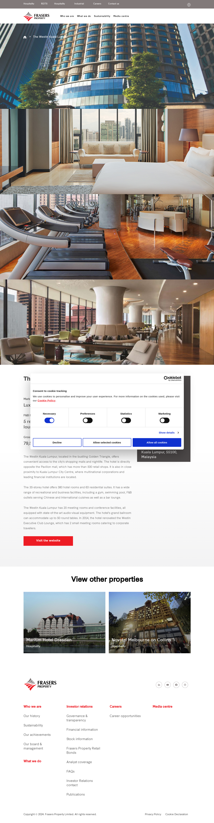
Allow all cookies (157, 442)
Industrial (79, 4)
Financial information (82, 730)
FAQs (71, 771)
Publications (76, 794)
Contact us (113, 4)
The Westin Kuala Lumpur (50, 37)
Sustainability (33, 725)
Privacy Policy (153, 814)
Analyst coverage (79, 762)
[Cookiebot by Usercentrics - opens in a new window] (166, 378)
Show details (167, 432)
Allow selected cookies (107, 442)
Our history (32, 716)
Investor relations (80, 707)
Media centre (162, 707)
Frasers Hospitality (25, 37)
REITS (44, 4)
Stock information (80, 739)
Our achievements (37, 735)
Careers (97, 4)
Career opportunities (125, 716)
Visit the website (48, 540)
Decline (57, 442)
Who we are (32, 707)
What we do (32, 761)
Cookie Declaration (176, 814)
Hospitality (29, 4)
